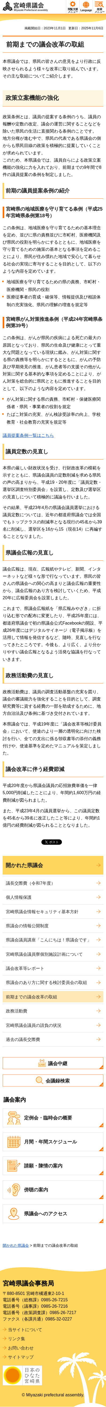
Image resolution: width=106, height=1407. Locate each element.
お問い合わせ (21, 1348)
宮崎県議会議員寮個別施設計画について (44, 954)
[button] (72, 7)
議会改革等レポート (25, 968)
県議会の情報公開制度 (27, 926)
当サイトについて (25, 1329)
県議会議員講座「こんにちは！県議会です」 (48, 940)
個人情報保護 (19, 897)
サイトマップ (21, 1357)
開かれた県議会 (24, 865)
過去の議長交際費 (23, 1039)
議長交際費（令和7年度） (30, 883)
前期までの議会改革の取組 (31, 997)
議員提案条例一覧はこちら (28, 435)
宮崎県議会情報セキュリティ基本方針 (42, 911)
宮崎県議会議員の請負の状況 (33, 1025)
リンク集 (16, 1338)
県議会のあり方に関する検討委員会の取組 (46, 982)
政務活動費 (16, 1011)
